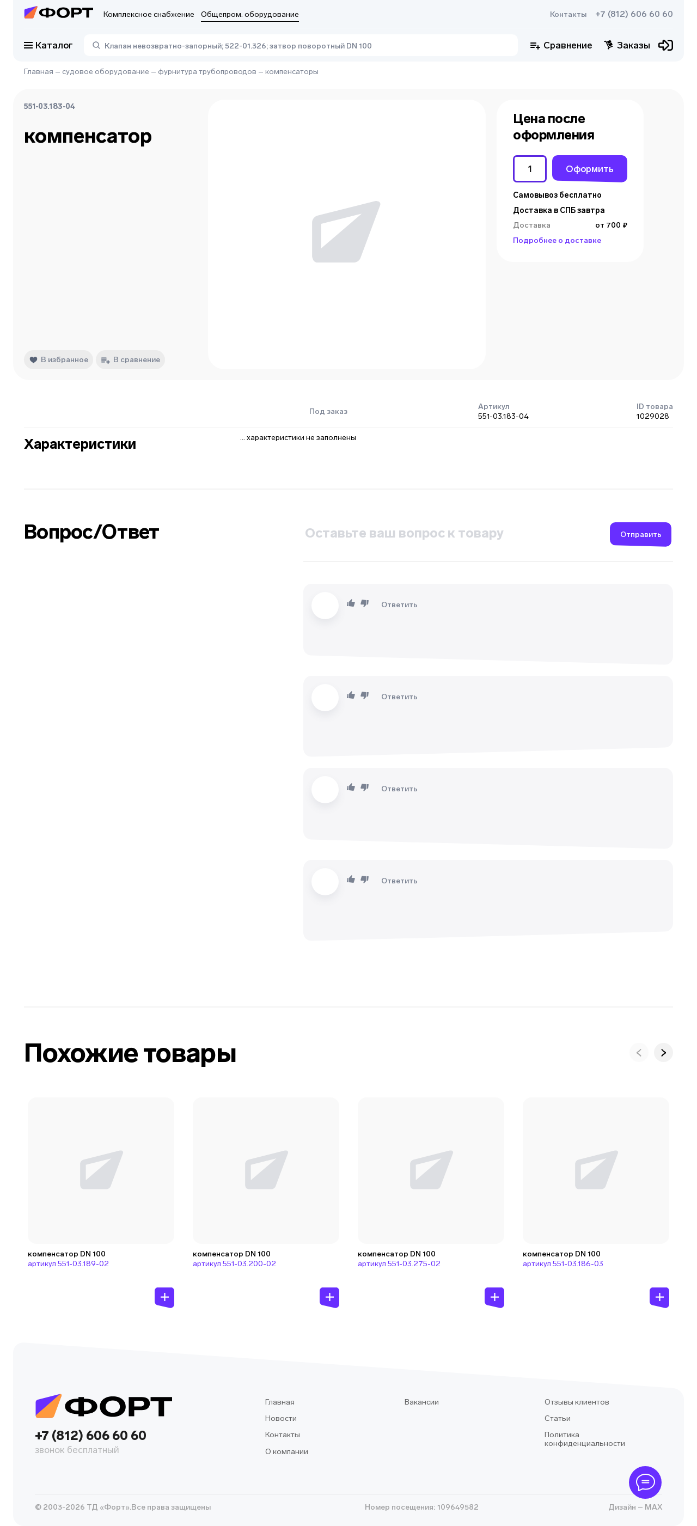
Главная (38, 71)
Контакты (568, 14)
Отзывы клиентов (577, 1402)
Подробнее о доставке (557, 240)
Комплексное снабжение (148, 14)
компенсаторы (292, 71)
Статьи (558, 1418)
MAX (652, 1507)
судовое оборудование (105, 71)
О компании (286, 1452)
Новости (281, 1418)
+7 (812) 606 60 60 (634, 14)
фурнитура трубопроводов (207, 71)
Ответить (399, 604)
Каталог (48, 45)
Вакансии (422, 1402)
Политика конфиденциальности (585, 1439)
